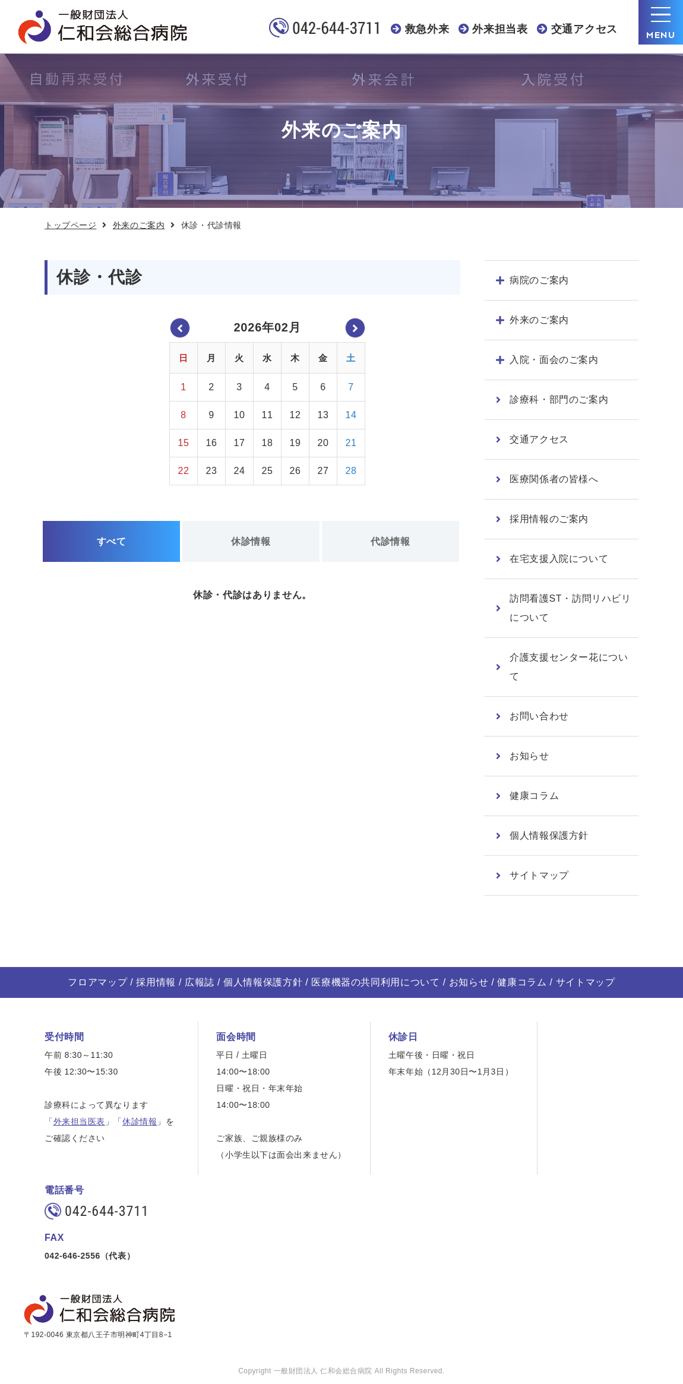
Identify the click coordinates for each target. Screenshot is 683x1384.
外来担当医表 (79, 1121)
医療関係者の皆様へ (554, 479)
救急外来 (427, 29)
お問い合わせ (539, 716)
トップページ (70, 225)
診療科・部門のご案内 (559, 399)
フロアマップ (97, 982)
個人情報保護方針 (549, 835)
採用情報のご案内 (549, 519)
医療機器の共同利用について (375, 982)
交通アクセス (584, 29)
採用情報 (156, 982)
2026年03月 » (355, 328)
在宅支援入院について (559, 559)
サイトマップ (539, 875)
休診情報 (251, 541)
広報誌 (199, 982)
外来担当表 (500, 29)
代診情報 (390, 541)
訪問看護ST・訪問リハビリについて (570, 608)
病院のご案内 (539, 280)
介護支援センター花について (569, 666)
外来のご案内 (139, 225)
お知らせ (529, 756)
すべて (112, 541)
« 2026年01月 (180, 328)
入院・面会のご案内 (554, 360)
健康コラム (534, 796)
